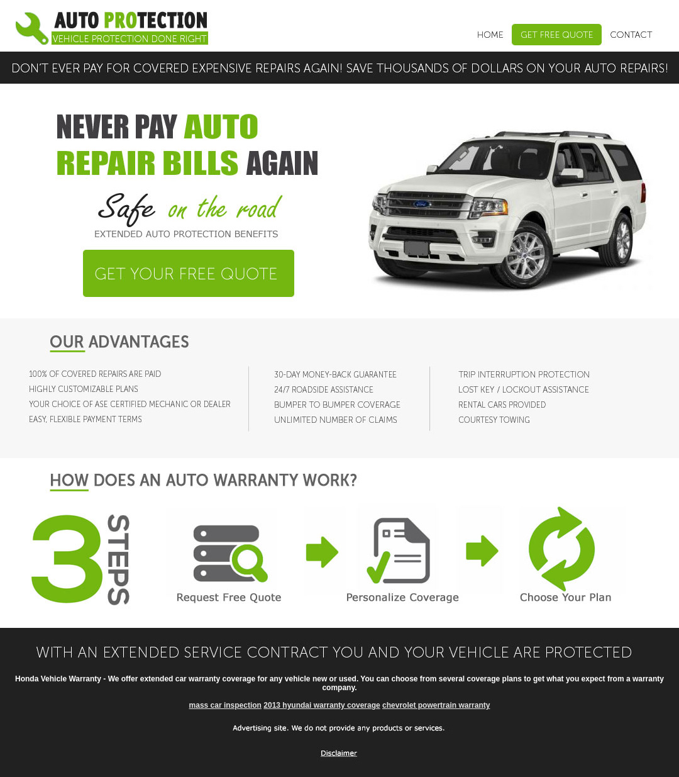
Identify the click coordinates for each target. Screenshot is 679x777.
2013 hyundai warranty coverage (321, 705)
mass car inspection (225, 705)
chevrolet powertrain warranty (436, 705)
